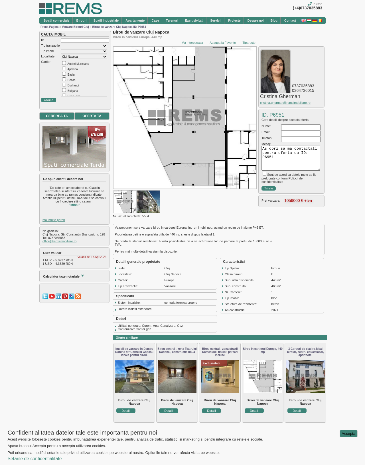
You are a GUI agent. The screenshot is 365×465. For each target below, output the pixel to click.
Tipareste (249, 42)
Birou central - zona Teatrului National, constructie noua (177, 350)
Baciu (71, 74)
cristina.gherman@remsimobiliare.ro (285, 102)
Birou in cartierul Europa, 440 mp (262, 350)
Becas (72, 80)
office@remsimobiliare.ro (59, 241)
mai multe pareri (53, 220)
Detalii (125, 410)
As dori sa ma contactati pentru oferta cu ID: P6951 (290, 158)
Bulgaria (73, 90)
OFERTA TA (91, 116)
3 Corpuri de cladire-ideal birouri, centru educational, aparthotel (305, 352)
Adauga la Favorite (223, 42)
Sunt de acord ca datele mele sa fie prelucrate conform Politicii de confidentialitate (288, 178)
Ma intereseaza (192, 42)
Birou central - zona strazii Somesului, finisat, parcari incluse (220, 352)
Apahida (72, 69)
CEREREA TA (57, 116)
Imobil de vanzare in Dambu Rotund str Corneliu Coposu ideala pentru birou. (134, 352)
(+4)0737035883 (307, 8)
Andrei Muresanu (78, 63)
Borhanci (73, 85)
